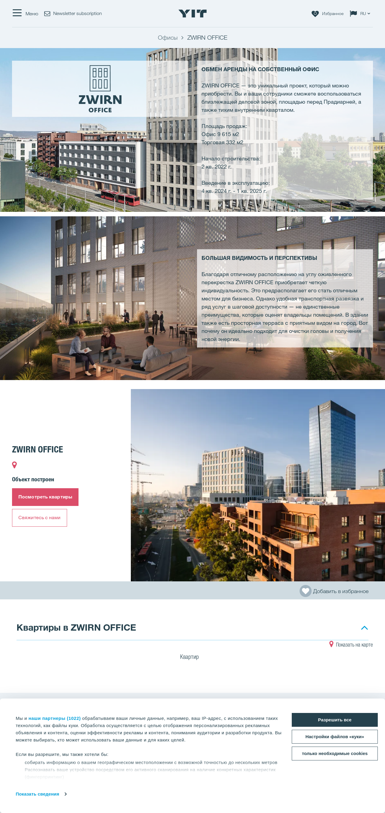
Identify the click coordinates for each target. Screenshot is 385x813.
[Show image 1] (258, 485)
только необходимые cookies (335, 753)
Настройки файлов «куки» (334, 736)
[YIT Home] (192, 13)
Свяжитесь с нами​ (39, 517)
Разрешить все (334, 719)
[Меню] (25, 13)
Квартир (193, 658)
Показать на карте (351, 645)
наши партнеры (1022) (55, 718)
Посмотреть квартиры (45, 497)
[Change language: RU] (361, 13)
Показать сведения (37, 793)
